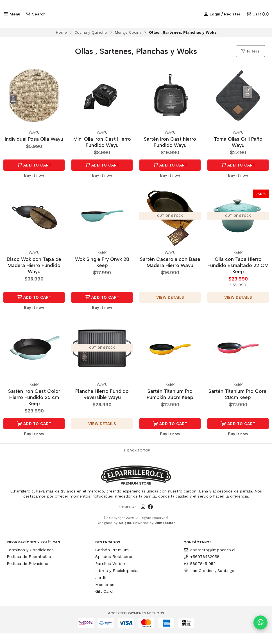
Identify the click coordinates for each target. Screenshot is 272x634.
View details (170, 297)
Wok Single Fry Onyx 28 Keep (102, 262)
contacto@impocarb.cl (209, 550)
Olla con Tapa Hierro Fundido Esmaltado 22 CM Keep (238, 265)
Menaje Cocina (128, 32)
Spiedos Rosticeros (114, 557)
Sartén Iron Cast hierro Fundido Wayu (170, 142)
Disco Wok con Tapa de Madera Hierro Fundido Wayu (34, 265)
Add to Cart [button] (34, 165)
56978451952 (199, 564)
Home (61, 32)
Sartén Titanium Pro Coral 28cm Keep (238, 395)
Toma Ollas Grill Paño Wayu (238, 142)
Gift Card (104, 592)
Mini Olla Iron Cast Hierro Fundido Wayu (102, 142)
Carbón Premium (112, 550)
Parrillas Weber (110, 564)
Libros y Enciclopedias (117, 571)
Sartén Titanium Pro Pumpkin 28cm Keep (170, 395)
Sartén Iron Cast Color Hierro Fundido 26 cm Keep (34, 398)
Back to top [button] (136, 451)
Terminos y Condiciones (30, 550)
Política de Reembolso (29, 557)
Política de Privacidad (27, 564)
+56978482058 (201, 557)
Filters (250, 51)
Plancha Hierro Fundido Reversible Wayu (102, 395)
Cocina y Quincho (90, 32)
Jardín (101, 578)
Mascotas (104, 585)
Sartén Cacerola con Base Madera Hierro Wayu (170, 262)
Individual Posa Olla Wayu (34, 139)
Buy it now (34, 175)
